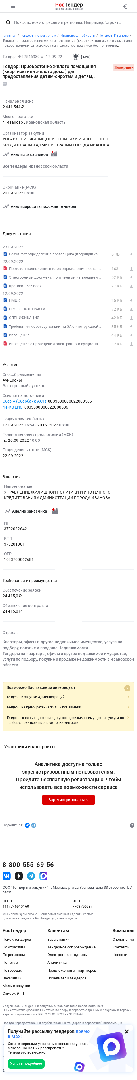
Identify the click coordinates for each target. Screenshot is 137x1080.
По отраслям (14, 948)
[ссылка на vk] (7, 877)
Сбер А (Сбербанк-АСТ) (24, 402)
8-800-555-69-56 (28, 865)
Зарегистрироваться (68, 800)
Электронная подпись (67, 955)
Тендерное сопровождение (71, 948)
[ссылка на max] (43, 877)
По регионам (14, 955)
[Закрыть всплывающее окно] (126, 1031)
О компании (123, 940)
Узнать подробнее (26, 1063)
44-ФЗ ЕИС (12, 408)
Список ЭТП (13, 994)
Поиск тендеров (17, 940)
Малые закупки (16, 986)
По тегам (10, 963)
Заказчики (12, 979)
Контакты (121, 948)
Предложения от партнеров (71, 971)
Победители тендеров (67, 979)
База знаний (58, 940)
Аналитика (57, 963)
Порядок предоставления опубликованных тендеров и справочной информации (62, 1024)
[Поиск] (8, 23)
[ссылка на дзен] (19, 877)
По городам (13, 971)
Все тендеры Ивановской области (35, 167)
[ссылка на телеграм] (31, 877)
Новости (120, 955)
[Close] (127, 689)
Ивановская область (46, 123)
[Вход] (124, 6)
